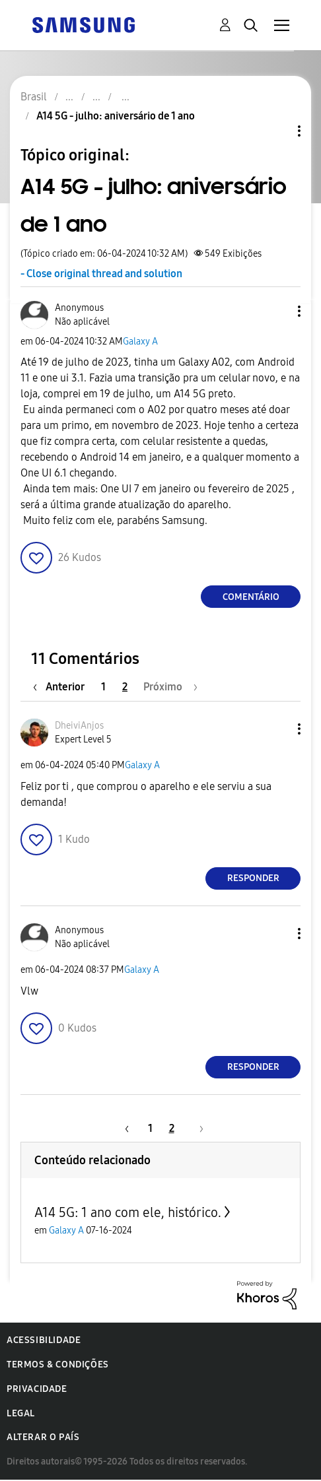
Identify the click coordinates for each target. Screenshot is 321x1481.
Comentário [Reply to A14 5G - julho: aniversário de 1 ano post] (251, 597)
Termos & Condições (58, 1364)
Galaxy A (140, 341)
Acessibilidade (44, 1340)
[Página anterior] (62, 686)
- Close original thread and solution (101, 273)
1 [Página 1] (103, 686)
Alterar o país (43, 1437)
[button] (277, 311)
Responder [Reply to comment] (253, 878)
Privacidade (37, 1389)
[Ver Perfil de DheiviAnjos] (79, 725)
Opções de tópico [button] (277, 131)
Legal (21, 1413)
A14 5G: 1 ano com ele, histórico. (127, 1212)
